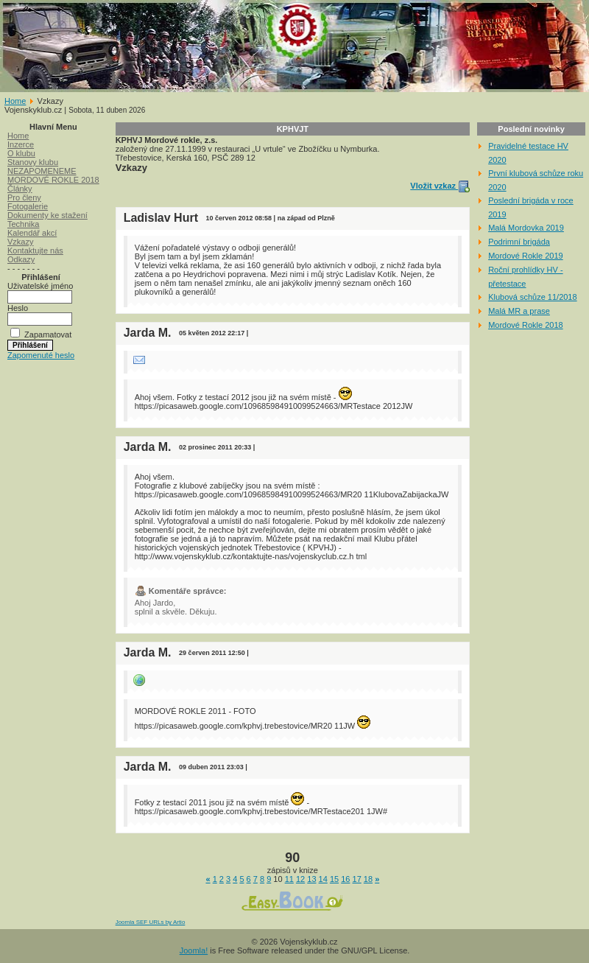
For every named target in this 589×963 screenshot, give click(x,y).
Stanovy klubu (32, 162)
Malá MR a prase (519, 311)
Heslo (17, 308)
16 (345, 879)
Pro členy (24, 197)
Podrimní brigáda (519, 241)
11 (289, 879)
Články (19, 188)
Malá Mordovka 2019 (526, 227)
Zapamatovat (47, 334)
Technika (23, 224)
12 (300, 879)
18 (368, 879)
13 (311, 879)
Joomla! (194, 950)
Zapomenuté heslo (40, 355)
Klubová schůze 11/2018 (532, 297)
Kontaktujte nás (35, 250)
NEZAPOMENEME (42, 171)
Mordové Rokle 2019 (525, 255)
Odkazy (21, 259)
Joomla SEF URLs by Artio (151, 922)
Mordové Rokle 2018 (525, 325)
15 (334, 879)
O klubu (21, 153)
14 (323, 879)
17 (357, 879)
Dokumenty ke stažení (47, 215)
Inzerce (20, 144)
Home (15, 101)
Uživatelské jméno (40, 285)
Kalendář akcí (32, 232)
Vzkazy (20, 241)
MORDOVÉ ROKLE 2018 (53, 179)
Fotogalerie (27, 206)
